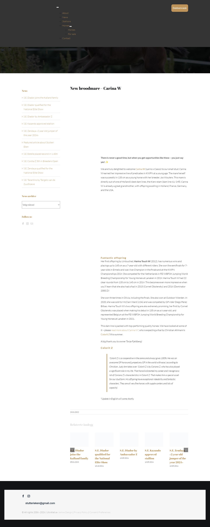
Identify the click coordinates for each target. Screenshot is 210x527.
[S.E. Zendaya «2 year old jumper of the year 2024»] (179, 434)
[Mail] (32, 223)
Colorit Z (105, 334)
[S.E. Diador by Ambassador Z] (129, 434)
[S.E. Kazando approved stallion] (154, 434)
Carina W (140, 169)
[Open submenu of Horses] (70, 26)
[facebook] (23, 496)
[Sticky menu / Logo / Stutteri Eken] (29, 4)
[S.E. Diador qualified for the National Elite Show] (104, 434)
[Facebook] (23, 223)
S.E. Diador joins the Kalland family (79, 454)
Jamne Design (65, 512)
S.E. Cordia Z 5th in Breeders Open (41, 161)
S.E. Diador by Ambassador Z (38, 116)
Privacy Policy (81, 512)
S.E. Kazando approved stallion (153, 454)
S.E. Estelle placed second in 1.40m (41, 153)
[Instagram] (27, 223)
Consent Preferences (99, 512)
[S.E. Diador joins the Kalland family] (79, 434)
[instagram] (28, 496)
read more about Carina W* (124, 330)
